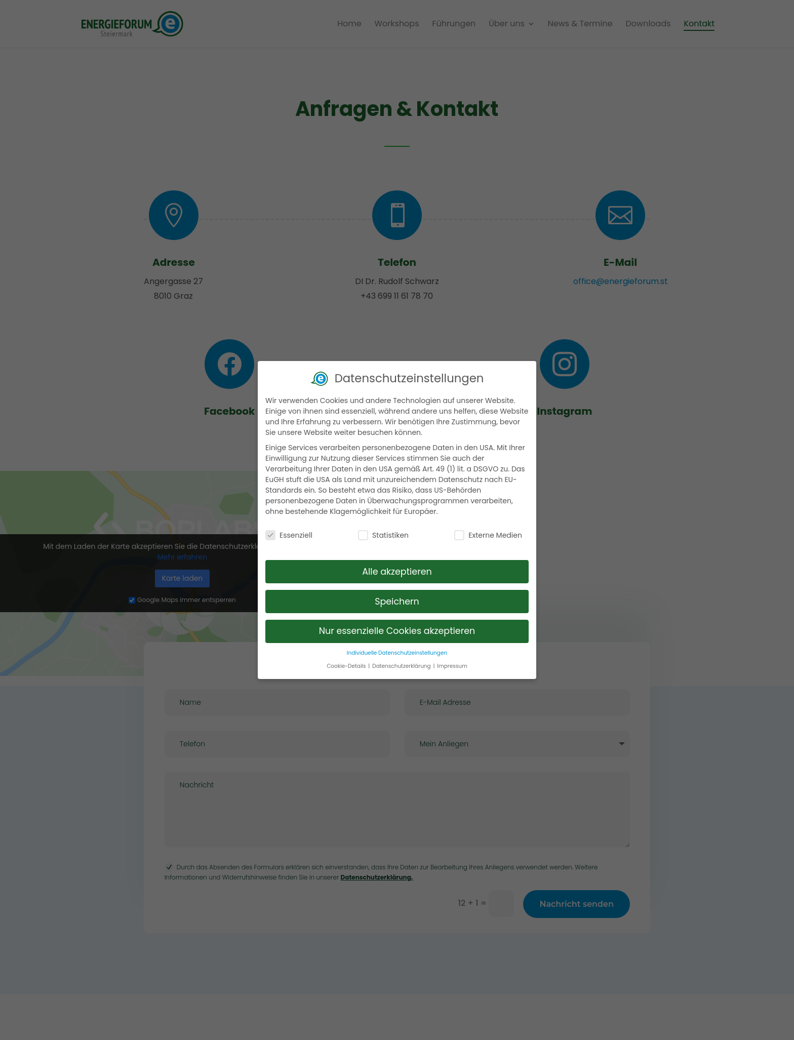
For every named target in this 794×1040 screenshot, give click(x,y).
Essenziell (288, 530)
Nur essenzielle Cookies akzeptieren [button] (397, 626)
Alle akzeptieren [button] (397, 566)
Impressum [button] (452, 660)
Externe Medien (488, 530)
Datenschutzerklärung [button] (402, 660)
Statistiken (383, 530)
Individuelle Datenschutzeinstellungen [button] (397, 648)
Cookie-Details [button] (347, 660)
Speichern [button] (397, 596)
